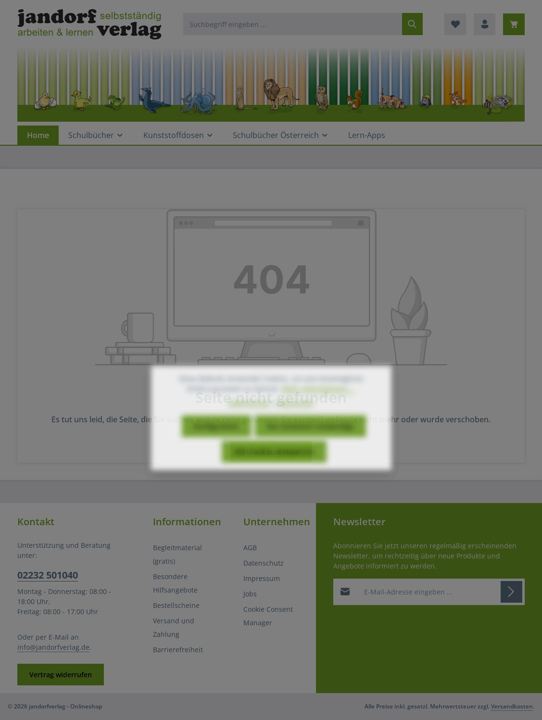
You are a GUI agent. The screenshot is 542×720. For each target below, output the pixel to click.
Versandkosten (512, 706)
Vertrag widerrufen (60, 674)
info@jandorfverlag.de (53, 647)
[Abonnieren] (511, 591)
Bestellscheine (176, 605)
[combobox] (293, 24)
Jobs (250, 593)
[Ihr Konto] (484, 24)
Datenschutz (263, 563)
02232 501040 (47, 574)
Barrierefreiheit (178, 649)
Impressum (261, 578)
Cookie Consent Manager (268, 616)
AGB (250, 547)
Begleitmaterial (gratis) (177, 554)
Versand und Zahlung (173, 627)
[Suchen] (412, 24)
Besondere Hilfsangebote (175, 583)
